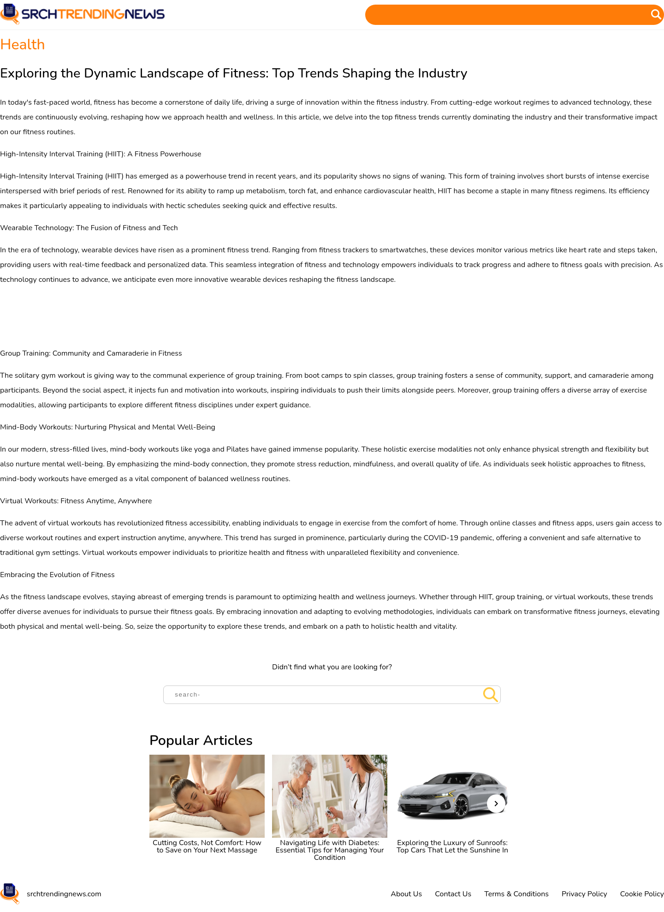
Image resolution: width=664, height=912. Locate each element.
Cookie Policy (642, 894)
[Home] (83, 22)
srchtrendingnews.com (64, 894)
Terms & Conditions (516, 894)
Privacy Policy (584, 894)
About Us (406, 894)
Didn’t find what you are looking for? (332, 667)
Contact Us (453, 894)
